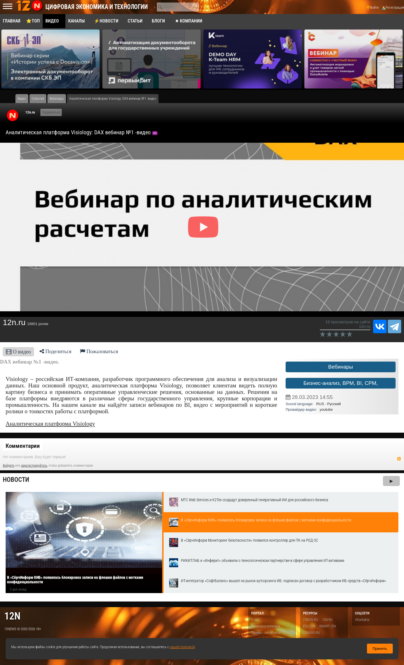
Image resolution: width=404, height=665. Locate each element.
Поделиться (56, 351)
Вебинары (340, 367)
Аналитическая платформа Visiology (50, 424)
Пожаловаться (99, 351)
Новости (16, 480)
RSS (399, 459)
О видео (18, 352)
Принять (380, 648)
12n (12, 616)
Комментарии (23, 445)
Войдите (8, 465)
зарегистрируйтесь (34, 465)
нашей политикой (182, 647)
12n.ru (30, 112)
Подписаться (51, 112)
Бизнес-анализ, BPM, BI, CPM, (341, 383)
